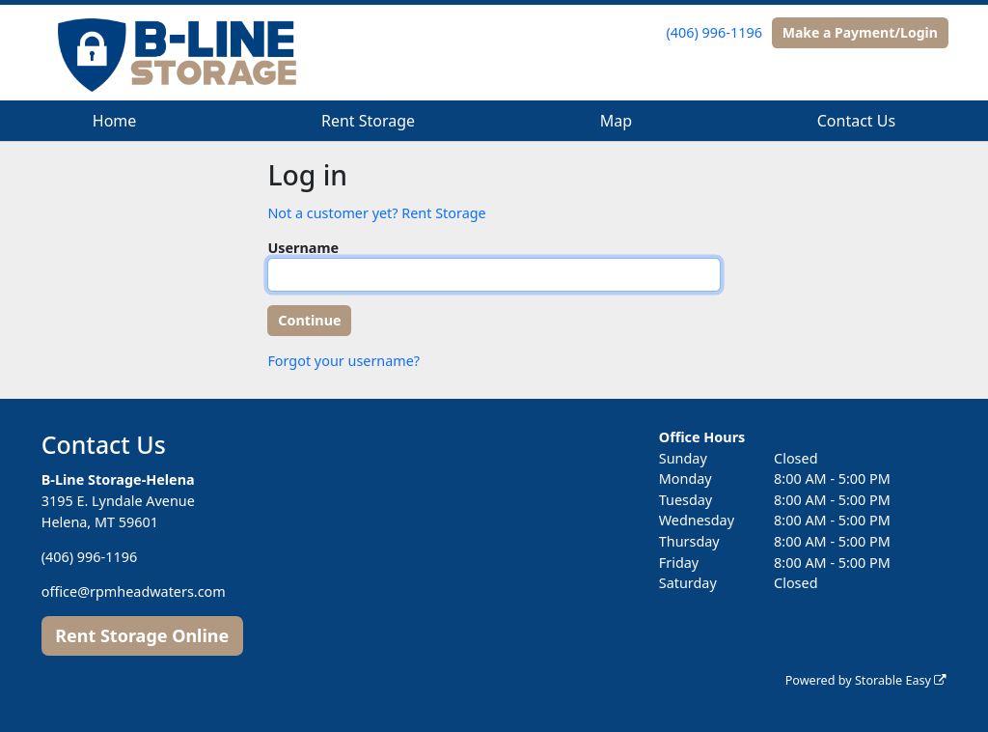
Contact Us (856, 120)
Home (115, 120)
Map (616, 120)
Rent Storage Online (142, 635)
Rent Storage (368, 120)
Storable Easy (901, 680)
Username (303, 248)
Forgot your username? (343, 361)
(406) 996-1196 (714, 32)
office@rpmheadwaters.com (133, 591)
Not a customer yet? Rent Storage (376, 213)
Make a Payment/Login (860, 32)
